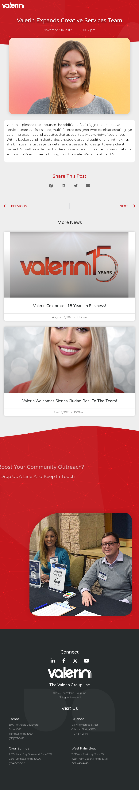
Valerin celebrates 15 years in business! (69, 306)
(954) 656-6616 (17, 763)
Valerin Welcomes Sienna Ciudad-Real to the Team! (69, 401)
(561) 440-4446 (79, 763)
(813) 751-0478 (16, 738)
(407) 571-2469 (79, 733)
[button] (133, 6)
